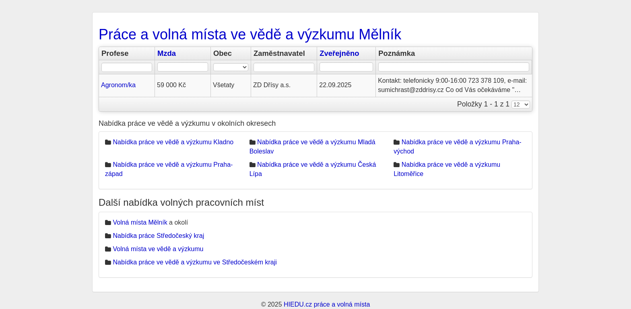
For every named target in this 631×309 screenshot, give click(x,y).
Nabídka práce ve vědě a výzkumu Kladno (173, 142)
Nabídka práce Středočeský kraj (158, 235)
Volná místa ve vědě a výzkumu (158, 249)
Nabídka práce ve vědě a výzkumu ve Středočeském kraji (194, 262)
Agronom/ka (118, 85)
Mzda (166, 53)
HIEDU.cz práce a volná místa (327, 304)
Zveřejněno (339, 53)
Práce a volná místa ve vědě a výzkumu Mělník (250, 34)
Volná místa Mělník (140, 222)
